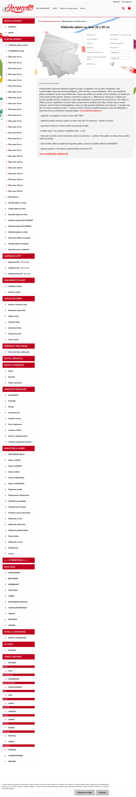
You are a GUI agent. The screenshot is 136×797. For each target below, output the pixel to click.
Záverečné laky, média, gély (18, 352)
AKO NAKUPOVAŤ (43, 8)
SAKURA (11, 625)
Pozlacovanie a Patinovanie (18, 495)
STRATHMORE (14, 573)
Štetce (10, 371)
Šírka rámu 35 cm (15, 80)
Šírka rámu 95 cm (15, 150)
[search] (123, 8)
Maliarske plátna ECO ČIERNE (19, 226)
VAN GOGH (13, 590)
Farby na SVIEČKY (15, 466)
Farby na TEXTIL (14, 460)
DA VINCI (12, 650)
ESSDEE (11, 728)
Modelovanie (13, 548)
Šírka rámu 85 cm (15, 138)
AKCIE (10, 33)
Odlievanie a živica (15, 542)
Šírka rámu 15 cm (15, 57)
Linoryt (11, 554)
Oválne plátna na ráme (17, 209)
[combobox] (120, 52)
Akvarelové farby (14, 328)
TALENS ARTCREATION (17, 608)
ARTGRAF (12, 663)
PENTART (12, 761)
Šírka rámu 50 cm (15, 98)
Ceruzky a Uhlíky (14, 430)
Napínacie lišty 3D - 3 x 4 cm (19, 274)
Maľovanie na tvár (15, 519)
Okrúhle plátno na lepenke (18, 244)
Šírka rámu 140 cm (15, 179)
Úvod (40, 21)
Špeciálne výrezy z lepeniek (18, 249)
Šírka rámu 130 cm (15, 174)
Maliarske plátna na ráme (18, 45)
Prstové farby (13, 536)
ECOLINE (12, 401)
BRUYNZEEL (13, 578)
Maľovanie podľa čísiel (16, 524)
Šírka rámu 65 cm (15, 115)
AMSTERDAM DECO (16, 454)
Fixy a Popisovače (15, 424)
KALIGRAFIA (13, 395)
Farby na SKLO (14, 472)
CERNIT (11, 742)
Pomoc (82, 8)
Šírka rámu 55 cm (15, 103)
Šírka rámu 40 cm (15, 86)
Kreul (10, 671)
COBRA (11, 596)
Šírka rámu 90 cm (15, 144)
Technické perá (14, 413)
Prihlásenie (116, 2)
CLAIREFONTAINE (15, 756)
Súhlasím (102, 792)
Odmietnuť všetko (84, 792)
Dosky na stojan (14, 292)
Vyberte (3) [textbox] (115, 58)
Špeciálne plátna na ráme (17, 214)
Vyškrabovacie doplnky (17, 501)
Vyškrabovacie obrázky (17, 507)
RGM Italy (12, 736)
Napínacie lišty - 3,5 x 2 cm (18, 268)
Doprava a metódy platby (69, 8)
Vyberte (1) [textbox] (115, 52)
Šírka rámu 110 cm (15, 162)
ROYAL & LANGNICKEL (17, 638)
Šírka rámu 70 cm (15, 121)
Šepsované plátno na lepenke (19, 238)
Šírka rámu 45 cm (15, 92)
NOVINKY (12, 27)
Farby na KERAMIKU (16, 478)
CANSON (12, 711)
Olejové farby (13, 316)
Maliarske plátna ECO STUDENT (20, 220)
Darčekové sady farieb (16, 310)
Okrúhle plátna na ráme (17, 203)
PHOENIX (12, 750)
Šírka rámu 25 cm (15, 68)
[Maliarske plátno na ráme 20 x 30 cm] (59, 34)
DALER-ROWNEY (15, 687)
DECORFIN (12, 619)
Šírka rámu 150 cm (15, 185)
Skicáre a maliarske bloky (18, 436)
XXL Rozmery (13, 197)
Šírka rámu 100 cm (15, 156)
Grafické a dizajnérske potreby (19, 442)
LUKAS (11, 703)
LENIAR (11, 719)
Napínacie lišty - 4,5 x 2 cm (18, 262)
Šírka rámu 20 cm (15, 63)
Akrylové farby (14, 322)
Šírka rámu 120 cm (15, 168)
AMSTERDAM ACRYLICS (18, 602)
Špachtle (11, 377)
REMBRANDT (13, 584)
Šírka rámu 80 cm (15, 133)
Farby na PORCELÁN (16, 483)
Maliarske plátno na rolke (18, 232)
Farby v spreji (13, 339)
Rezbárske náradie (15, 489)
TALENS (11, 613)
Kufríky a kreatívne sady (17, 304)
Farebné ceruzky (14, 418)
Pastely (11, 407)
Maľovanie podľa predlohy (18, 530)
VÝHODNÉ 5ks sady (16, 51)
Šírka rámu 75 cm (15, 127)
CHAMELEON (13, 679)
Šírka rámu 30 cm (15, 74)
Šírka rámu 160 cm (15, 191)
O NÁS (54, 8)
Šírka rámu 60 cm (15, 109)
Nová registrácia (127, 2)
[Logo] (18, 8)
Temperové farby (14, 334)
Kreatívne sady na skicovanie (19, 513)
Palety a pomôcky (15, 383)
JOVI (10, 695)
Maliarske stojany (15, 286)
